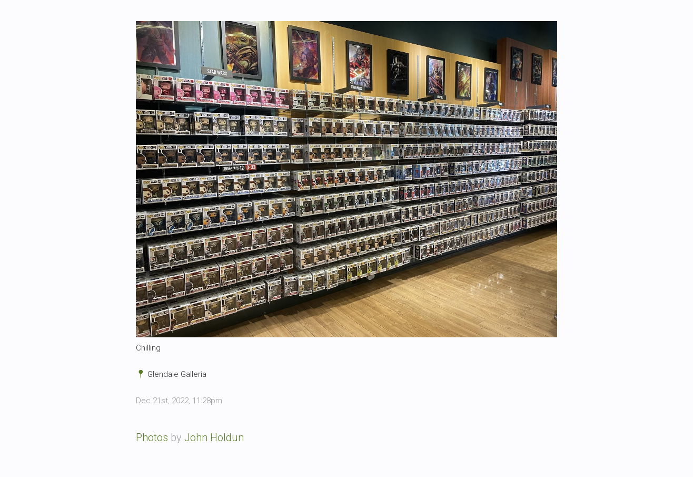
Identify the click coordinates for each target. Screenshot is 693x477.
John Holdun (214, 437)
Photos (152, 437)
